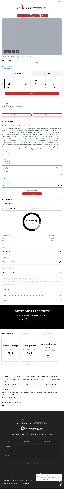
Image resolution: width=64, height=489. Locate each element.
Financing (32, 434)
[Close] (60, 475)
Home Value (37, 434)
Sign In (58, 1)
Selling (26, 434)
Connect (50, 434)
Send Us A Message (32, 463)
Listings (17, 434)
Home (13, 434)
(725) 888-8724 (29, 474)
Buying (22, 434)
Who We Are (44, 434)
